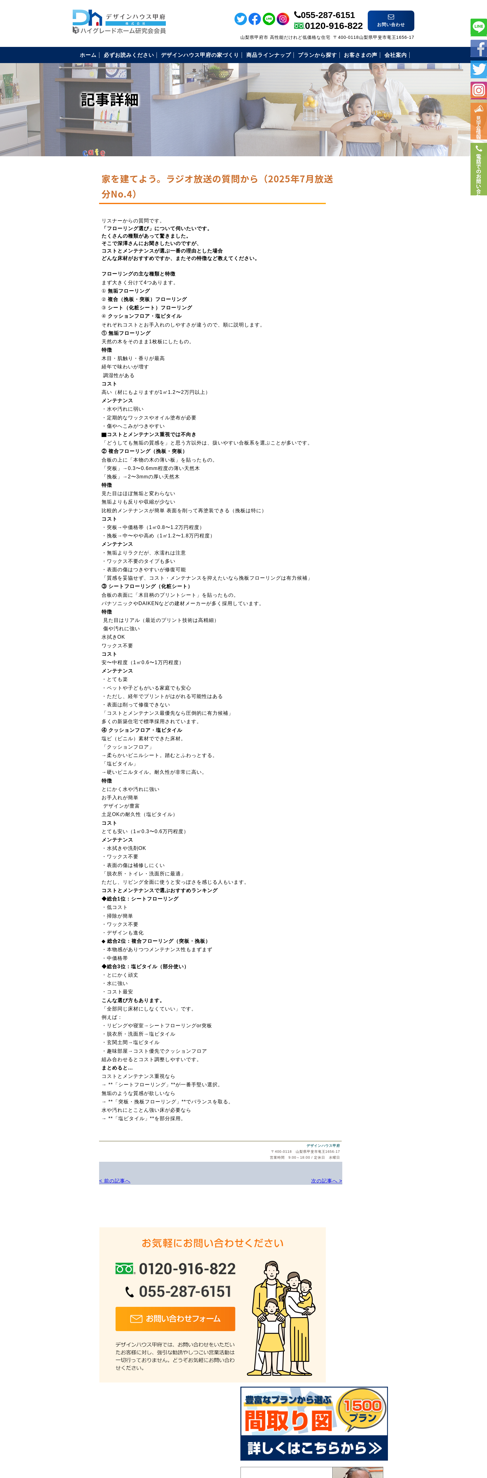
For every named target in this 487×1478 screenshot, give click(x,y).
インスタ (479, 90)
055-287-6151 (328, 10)
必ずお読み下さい (347, 347)
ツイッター (479, 69)
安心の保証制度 (344, 362)
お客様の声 (339, 408)
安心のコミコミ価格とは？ (358, 377)
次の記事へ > (283, 1180)
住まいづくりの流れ (350, 392)
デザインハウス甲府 (281, 1145)
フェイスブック (479, 48)
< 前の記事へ (88, 1180)
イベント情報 (479, 124)
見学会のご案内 (344, 423)
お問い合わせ (342, 453)
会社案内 (337, 438)
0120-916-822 (334, 21)
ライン (479, 27)
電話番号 (479, 182)
